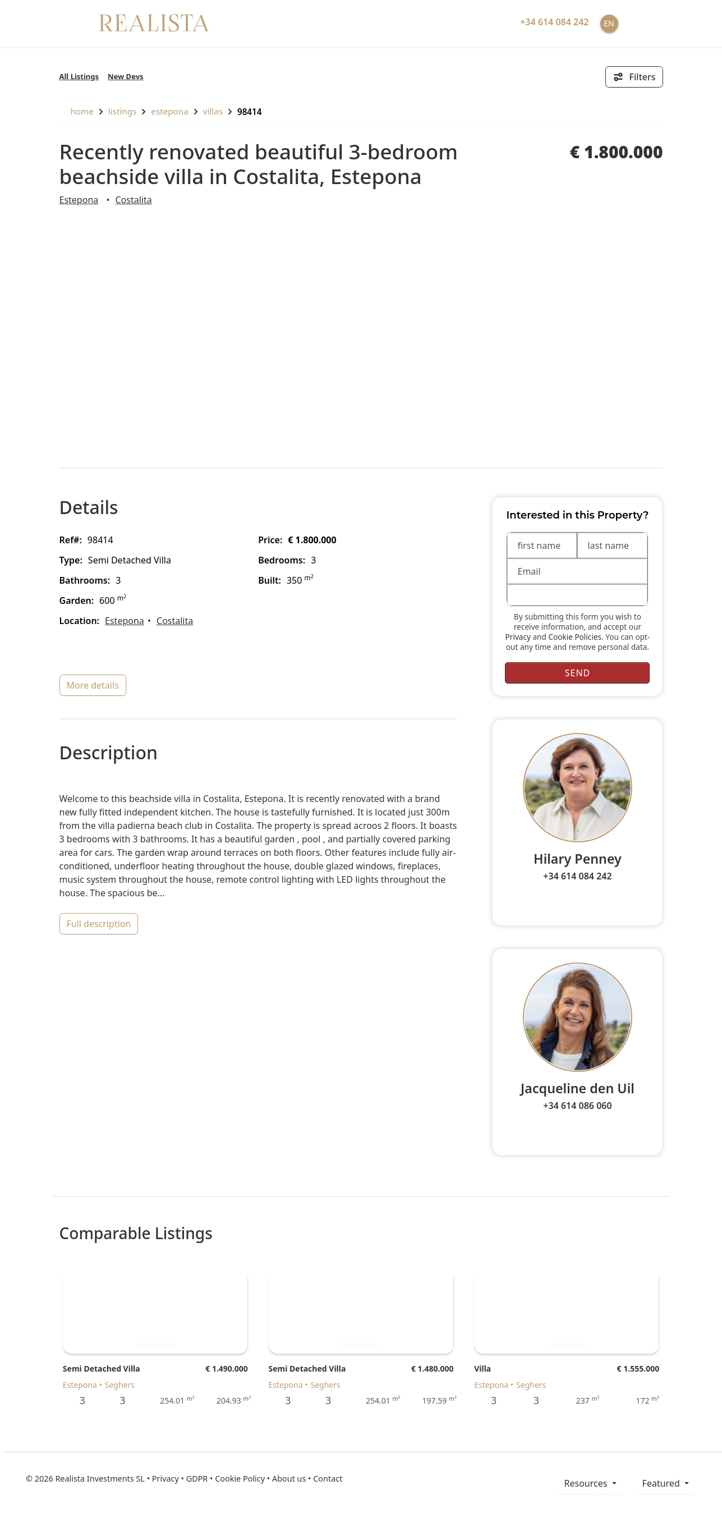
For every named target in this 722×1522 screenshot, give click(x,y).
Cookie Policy (240, 1478)
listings (122, 111)
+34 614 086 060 (577, 1105)
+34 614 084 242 (577, 876)
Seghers (120, 1384)
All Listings (79, 76)
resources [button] (587, 1483)
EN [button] (609, 23)
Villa (482, 1368)
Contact (327, 1478)
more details (93, 685)
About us (289, 1478)
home (76, 111)
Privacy (518, 636)
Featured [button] (662, 1483)
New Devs (126, 76)
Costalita (133, 200)
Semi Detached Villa (101, 1368)
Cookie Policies (574, 636)
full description (99, 924)
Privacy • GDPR (180, 1478)
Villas (213, 111)
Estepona (169, 111)
